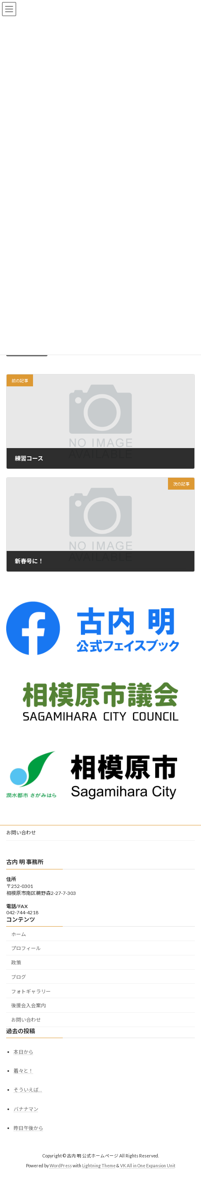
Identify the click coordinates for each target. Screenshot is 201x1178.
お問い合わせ (21, 832)
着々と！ (23, 1071)
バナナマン (26, 1109)
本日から (23, 1052)
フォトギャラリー (31, 991)
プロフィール (26, 949)
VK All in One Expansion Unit (147, 1166)
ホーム (18, 934)
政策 (16, 963)
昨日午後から (28, 1128)
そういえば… (28, 1090)
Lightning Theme (99, 1166)
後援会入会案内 (28, 1006)
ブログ (18, 977)
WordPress (61, 1166)
